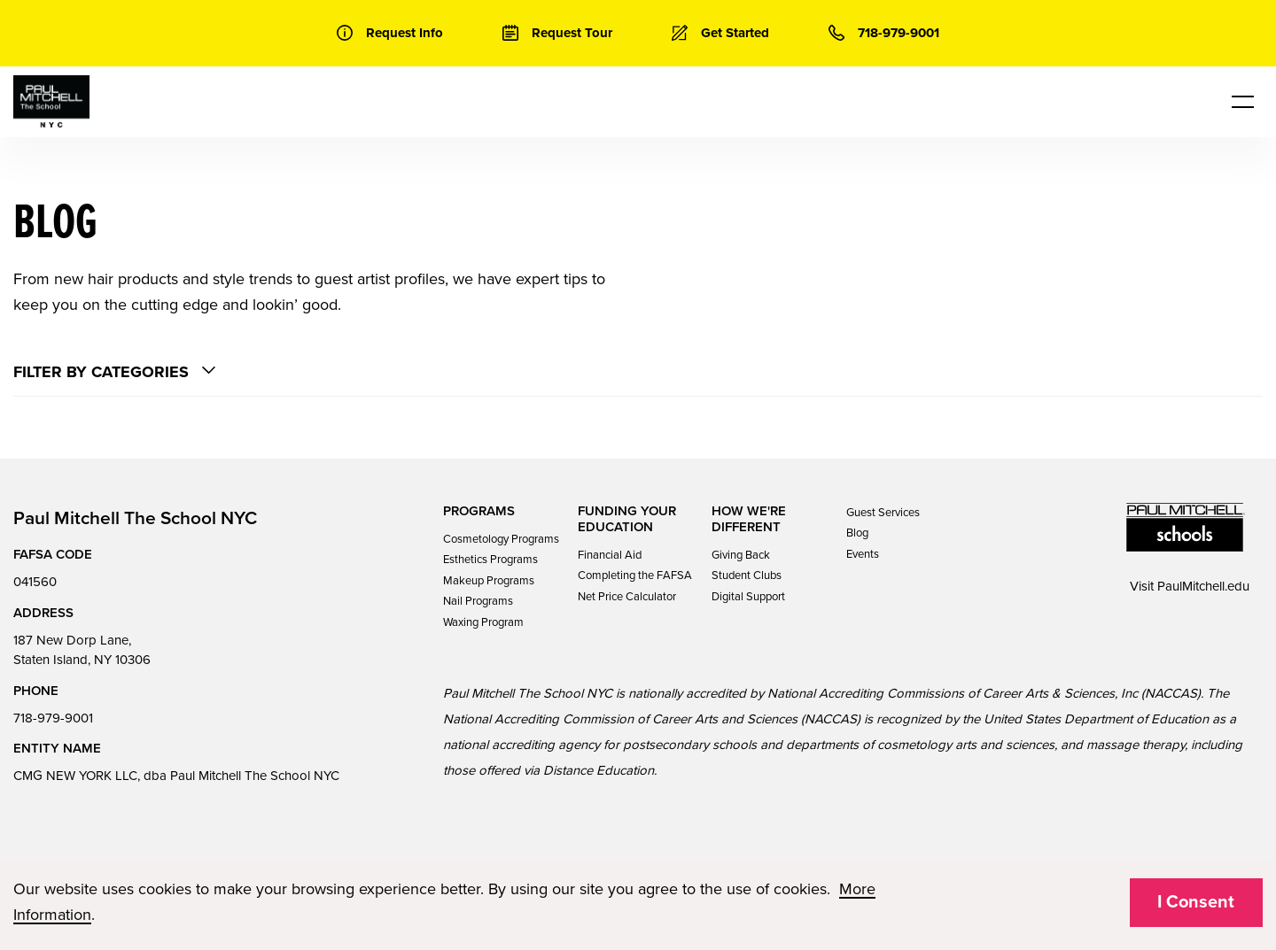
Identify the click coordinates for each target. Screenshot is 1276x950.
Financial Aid (610, 555)
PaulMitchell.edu (1203, 586)
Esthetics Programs (490, 559)
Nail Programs (478, 601)
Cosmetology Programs (501, 539)
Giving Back (741, 555)
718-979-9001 (53, 718)
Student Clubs (747, 575)
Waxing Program (483, 622)
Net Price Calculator (627, 597)
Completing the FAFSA (635, 575)
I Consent (1195, 902)
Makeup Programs (488, 581)
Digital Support (748, 597)
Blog (857, 533)
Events (862, 554)
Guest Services (883, 513)
